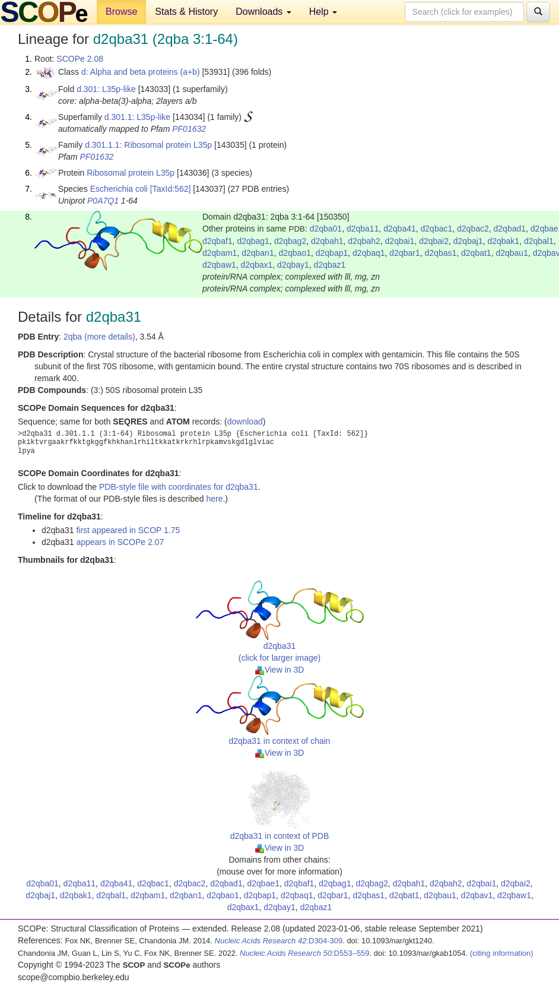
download (245, 421)
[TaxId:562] (170, 189)
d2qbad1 (510, 228)
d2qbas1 (441, 253)
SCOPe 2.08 (79, 59)
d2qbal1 (539, 241)
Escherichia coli (119, 189)
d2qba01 (326, 228)
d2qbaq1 (368, 253)
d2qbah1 (327, 241)
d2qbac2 (473, 228)
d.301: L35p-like (106, 89)
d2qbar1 (404, 253)
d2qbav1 (477, 895)
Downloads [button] (263, 12)
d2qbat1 (476, 253)
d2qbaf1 (217, 241)
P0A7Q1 (103, 200)
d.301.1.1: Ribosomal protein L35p (148, 145)
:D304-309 (279, 940)
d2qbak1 (503, 241)
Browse (121, 12)
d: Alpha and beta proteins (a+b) (140, 72)
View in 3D (279, 669)
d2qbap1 (332, 253)
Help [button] (323, 12)
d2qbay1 (293, 265)
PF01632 (189, 129)
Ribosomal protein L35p (130, 173)
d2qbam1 (219, 253)
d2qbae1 (263, 883)
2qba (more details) (99, 336)
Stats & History (186, 12)
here (214, 498)
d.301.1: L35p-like (137, 117)
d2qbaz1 (330, 265)
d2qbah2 (364, 241)
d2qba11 (363, 228)
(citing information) (501, 953)
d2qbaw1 (219, 265)
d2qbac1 (437, 228)
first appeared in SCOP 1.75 (128, 530)
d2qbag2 (290, 241)
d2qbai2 (434, 241)
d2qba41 (399, 228)
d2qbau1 (512, 253)
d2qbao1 (294, 253)
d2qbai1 (400, 241)
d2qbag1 (253, 241)
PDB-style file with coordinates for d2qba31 (178, 487)
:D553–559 (305, 953)
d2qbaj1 (468, 241)
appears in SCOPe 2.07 (120, 542)
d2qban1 (258, 253)
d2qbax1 (257, 265)
